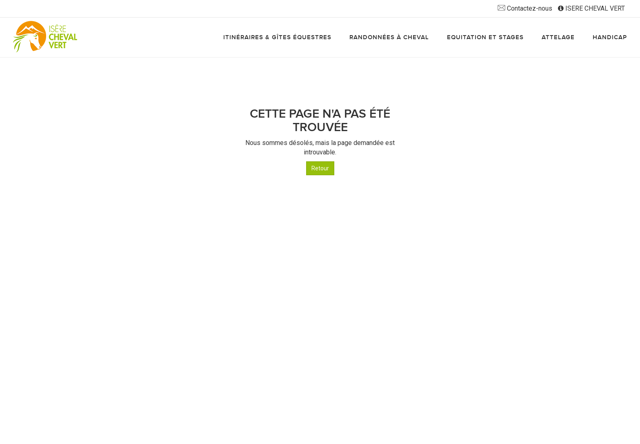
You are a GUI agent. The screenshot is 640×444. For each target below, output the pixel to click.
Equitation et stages (485, 37)
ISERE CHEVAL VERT (591, 8)
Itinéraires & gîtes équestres (277, 37)
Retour (320, 168)
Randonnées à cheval (389, 37)
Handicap (610, 37)
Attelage (558, 37)
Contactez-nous (525, 8)
